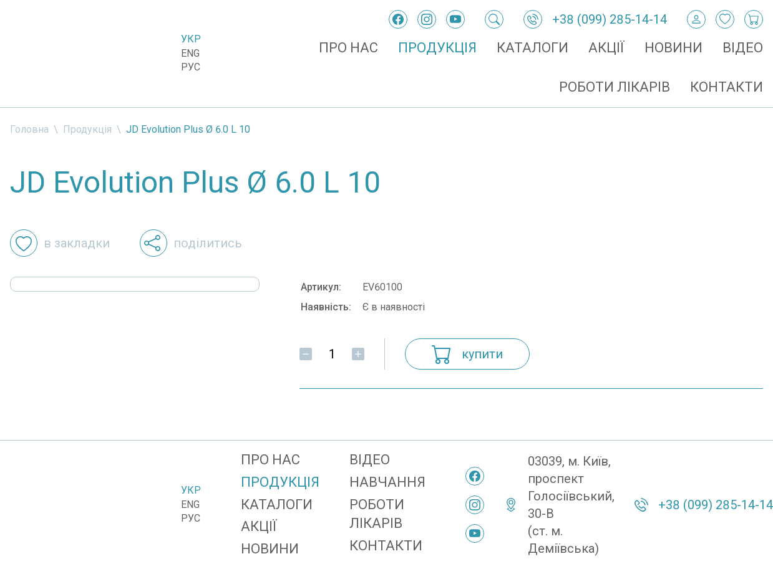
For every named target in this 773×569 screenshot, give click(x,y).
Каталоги (532, 47)
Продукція (437, 47)
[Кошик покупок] (753, 19)
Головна (29, 129)
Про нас (348, 47)
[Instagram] (426, 19)
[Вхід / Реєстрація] (696, 19)
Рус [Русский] (190, 67)
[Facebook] (398, 19)
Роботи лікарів (614, 87)
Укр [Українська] (191, 39)
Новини (673, 47)
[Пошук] (494, 19)
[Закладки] (725, 19)
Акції (606, 47)
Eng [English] (190, 53)
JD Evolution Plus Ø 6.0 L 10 (188, 129)
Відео (742, 47)
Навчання (387, 482)
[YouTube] (455, 19)
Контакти (726, 87)
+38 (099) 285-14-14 (609, 19)
